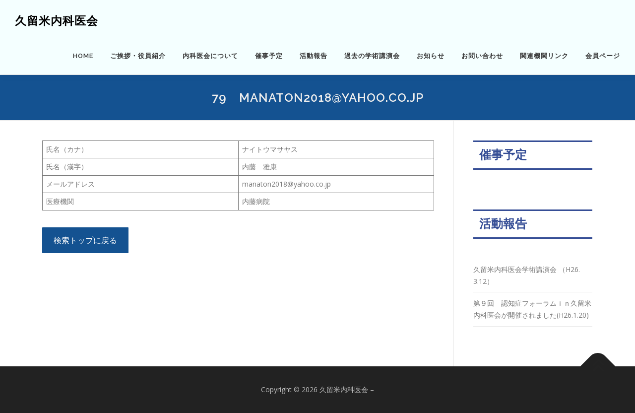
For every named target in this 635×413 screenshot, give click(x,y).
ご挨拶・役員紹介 (138, 56)
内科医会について (210, 56)
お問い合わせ (482, 56)
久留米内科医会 (56, 20)
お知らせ (430, 56)
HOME (83, 56)
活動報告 (313, 56)
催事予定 (269, 56)
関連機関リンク (544, 56)
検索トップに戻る (85, 240)
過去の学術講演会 (372, 56)
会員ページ (602, 56)
